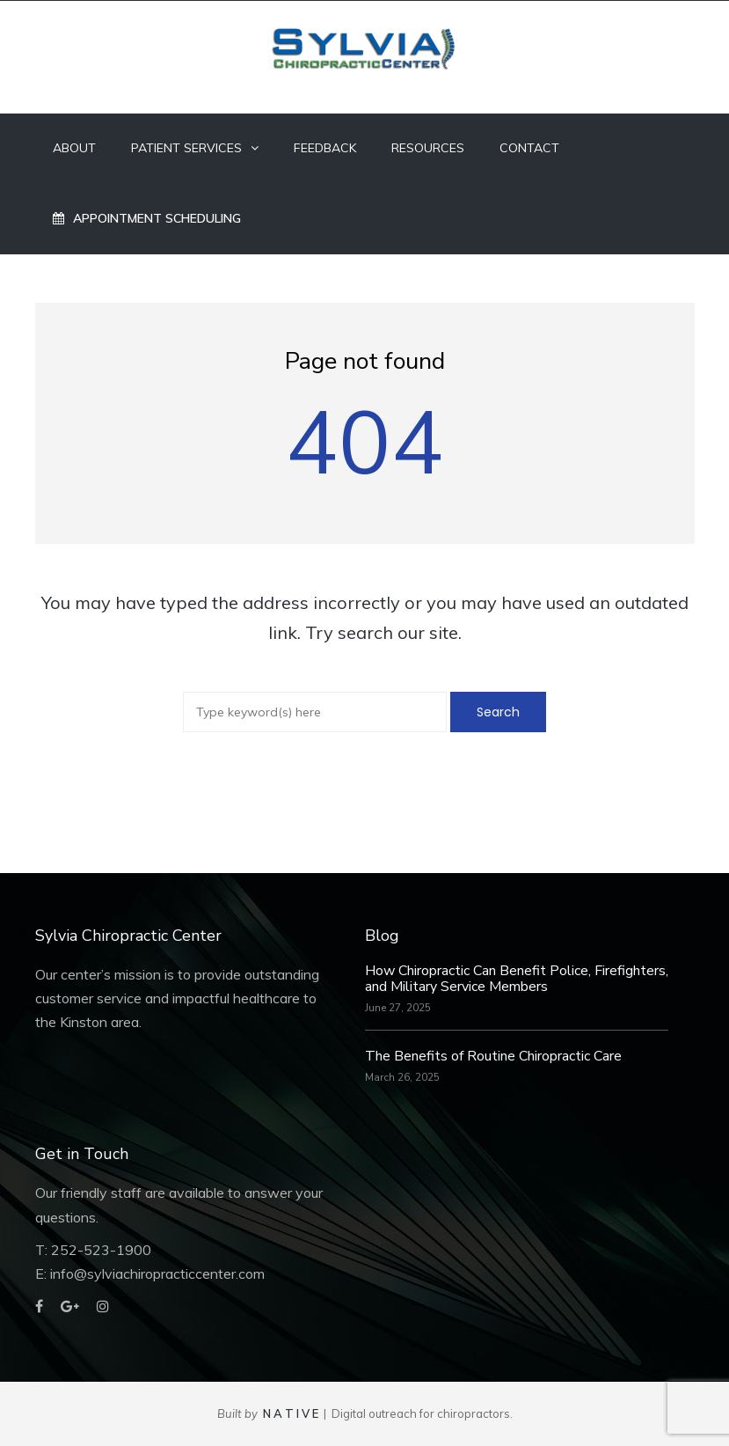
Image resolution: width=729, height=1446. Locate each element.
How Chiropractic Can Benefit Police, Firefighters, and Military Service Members (516, 978)
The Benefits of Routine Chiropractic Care (493, 1056)
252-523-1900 (101, 1250)
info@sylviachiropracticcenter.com (157, 1273)
